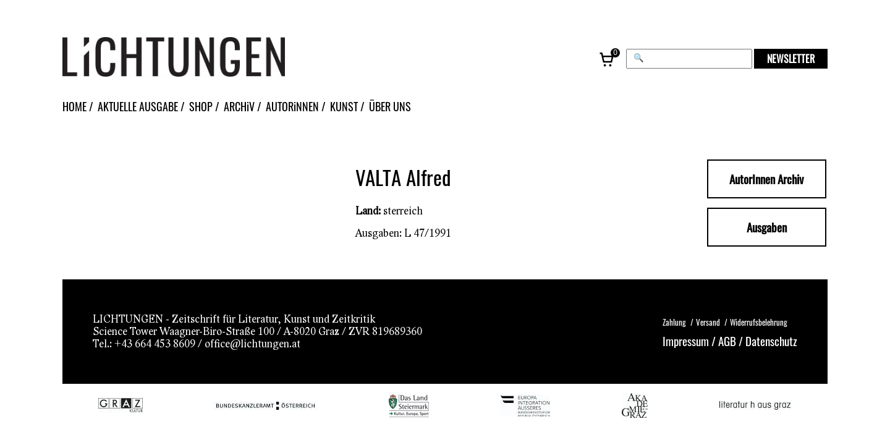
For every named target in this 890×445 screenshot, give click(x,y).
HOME (74, 106)
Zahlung (674, 322)
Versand (708, 322)
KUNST (344, 106)
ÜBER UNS (390, 106)
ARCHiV (239, 106)
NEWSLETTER (791, 58)
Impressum (686, 340)
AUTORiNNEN (292, 106)
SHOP (201, 106)
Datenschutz (771, 340)
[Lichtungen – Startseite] (201, 58)
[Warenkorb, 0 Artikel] (607, 58)
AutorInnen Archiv (766, 179)
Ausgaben (767, 227)
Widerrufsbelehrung (758, 322)
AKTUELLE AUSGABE (138, 106)
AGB (727, 340)
